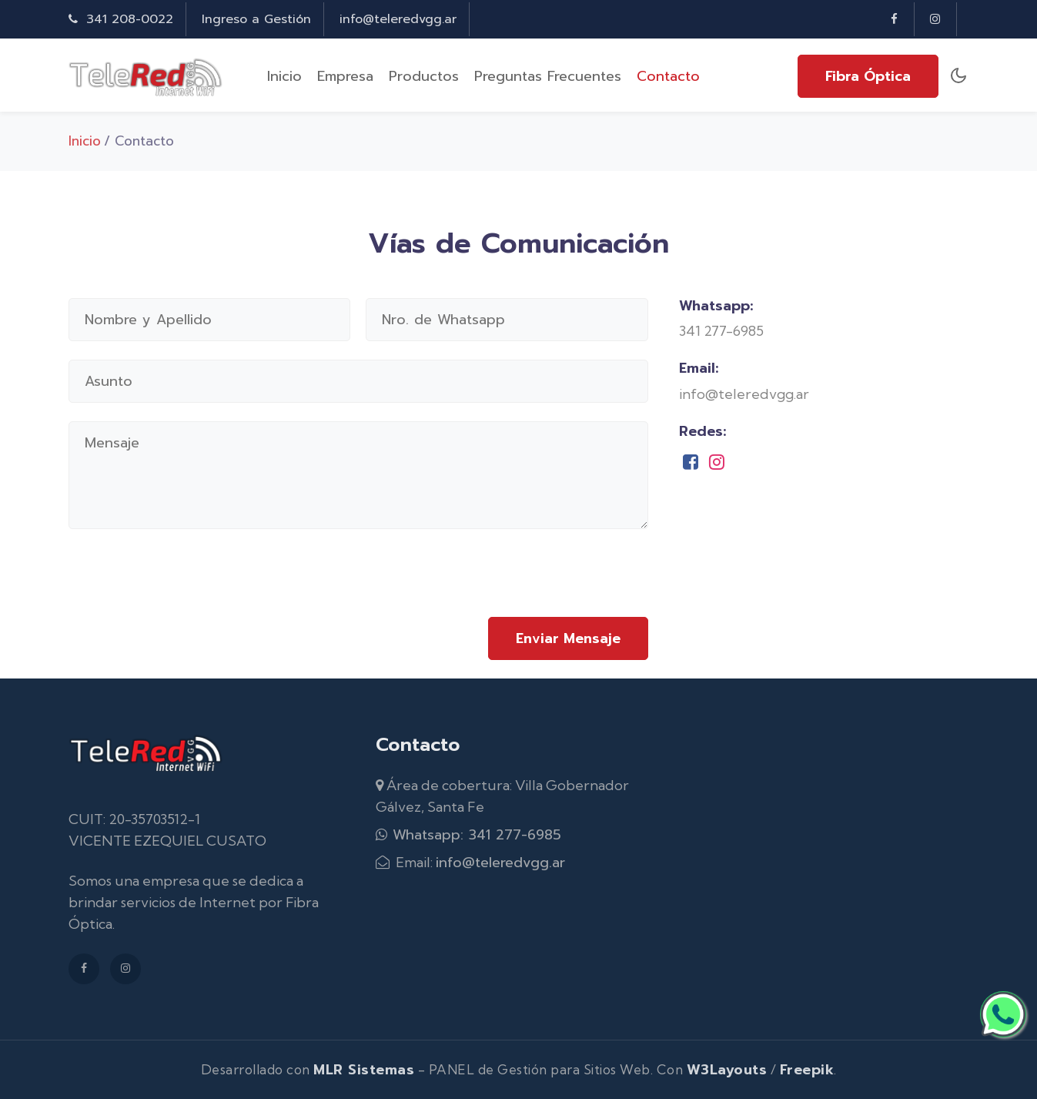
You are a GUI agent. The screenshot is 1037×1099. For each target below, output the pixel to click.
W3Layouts (727, 1070)
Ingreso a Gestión (256, 19)
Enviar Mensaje (568, 638)
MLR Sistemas (363, 1070)
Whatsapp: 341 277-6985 (468, 835)
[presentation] (531, 582)
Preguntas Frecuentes (547, 76)
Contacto (668, 76)
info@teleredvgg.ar (398, 19)
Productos (424, 76)
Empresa (345, 76)
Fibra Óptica (868, 76)
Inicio (284, 76)
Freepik (807, 1070)
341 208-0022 (121, 19)
